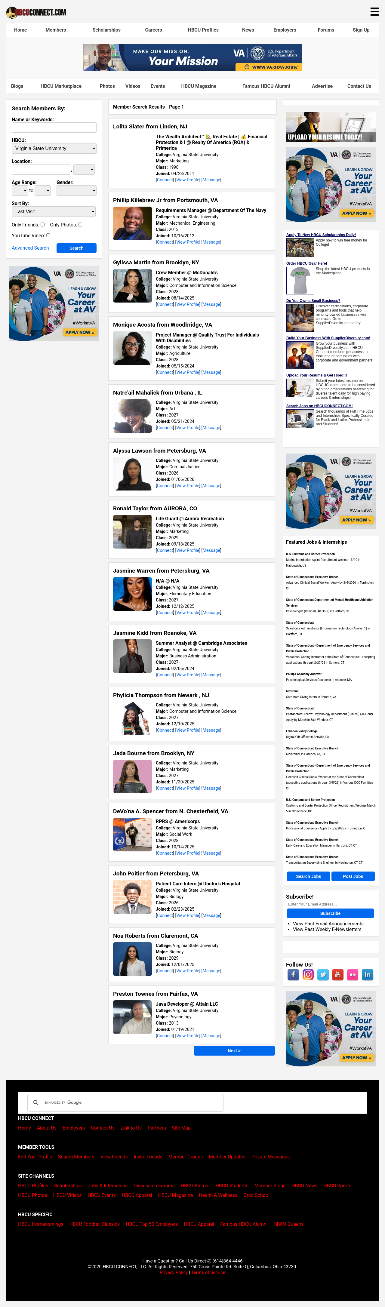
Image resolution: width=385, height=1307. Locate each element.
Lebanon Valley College (302, 731)
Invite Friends (148, 1157)
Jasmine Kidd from (155, 632)
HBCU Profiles (203, 30)
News (248, 30)
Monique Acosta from (162, 324)
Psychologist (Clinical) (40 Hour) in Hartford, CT (318, 611)
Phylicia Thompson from (161, 695)
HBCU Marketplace (61, 86)
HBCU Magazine (199, 86)
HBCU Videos (67, 1195)
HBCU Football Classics (94, 1224)
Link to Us (131, 1128)
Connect (165, 180)
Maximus (292, 691)
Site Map (181, 1128)
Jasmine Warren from (161, 570)
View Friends (114, 1157)
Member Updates (227, 1157)
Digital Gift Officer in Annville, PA (307, 737)
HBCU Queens (288, 1224)
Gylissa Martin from (156, 262)
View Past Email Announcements (328, 924)
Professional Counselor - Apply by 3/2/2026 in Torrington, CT (326, 828)
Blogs (17, 86)
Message (211, 180)
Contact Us (359, 86)
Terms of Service (208, 1272)
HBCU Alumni (195, 1186)
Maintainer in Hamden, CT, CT (305, 754)
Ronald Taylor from (155, 508)
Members (56, 30)
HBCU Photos (32, 1195)
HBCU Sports (337, 1186)
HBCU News (304, 1186)
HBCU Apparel (137, 1195)
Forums (326, 30)
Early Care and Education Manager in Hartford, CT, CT (321, 845)
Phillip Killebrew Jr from (165, 200)
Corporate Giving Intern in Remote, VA (311, 697)
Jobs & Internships (108, 1186)
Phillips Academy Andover (304, 674)
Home (20, 30)
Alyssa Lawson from (159, 450)
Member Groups (185, 1157)
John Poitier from (156, 873)
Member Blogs (270, 1186)
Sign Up (361, 30)
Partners (157, 1128)
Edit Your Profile (35, 1157)
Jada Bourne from (153, 753)
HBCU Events (102, 1195)
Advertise (322, 86)
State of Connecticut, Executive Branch (312, 577)
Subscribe (330, 913)
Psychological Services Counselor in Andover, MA (319, 679)
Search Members (76, 1157)
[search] (125, 1102)
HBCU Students (231, 1186)
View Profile (187, 180)
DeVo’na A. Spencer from (170, 811)
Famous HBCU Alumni (266, 86)
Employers (284, 30)
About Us (47, 1128)
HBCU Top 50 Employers (152, 1224)
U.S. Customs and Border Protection (310, 554)
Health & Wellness (218, 1195)
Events (158, 86)
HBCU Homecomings (40, 1224)
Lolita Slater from (150, 126)
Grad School (256, 1195)
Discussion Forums (154, 1186)
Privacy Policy (174, 1272)
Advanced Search (30, 248)
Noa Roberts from (155, 935)
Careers (153, 30)
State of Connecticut (300, 622)
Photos (107, 86)
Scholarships (107, 30)
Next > (234, 1050)
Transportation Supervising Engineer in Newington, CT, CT (324, 862)
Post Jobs (353, 876)
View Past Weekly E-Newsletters (327, 929)
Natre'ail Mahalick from (157, 392)
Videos (132, 86)
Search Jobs (308, 876)
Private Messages (270, 1157)
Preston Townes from (155, 993)
